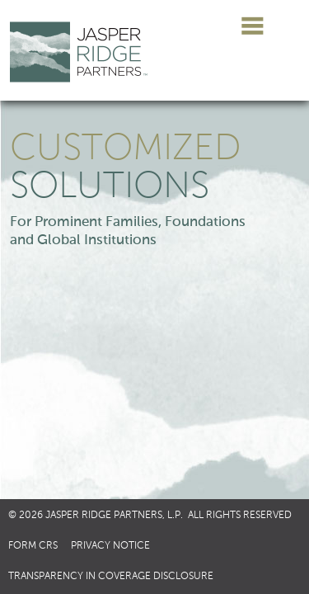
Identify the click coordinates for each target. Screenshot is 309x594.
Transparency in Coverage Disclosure (110, 577)
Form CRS (33, 546)
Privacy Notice (110, 546)
